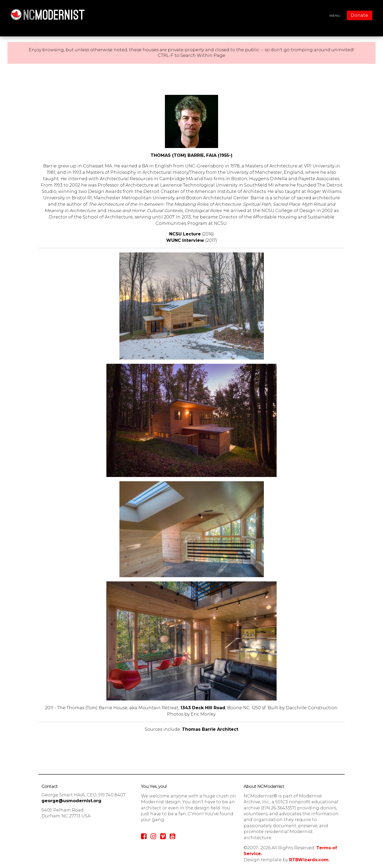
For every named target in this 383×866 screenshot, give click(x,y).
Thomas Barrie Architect (210, 729)
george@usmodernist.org (71, 800)
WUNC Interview (185, 240)
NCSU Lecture (185, 233)
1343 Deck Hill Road (202, 707)
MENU (335, 16)
